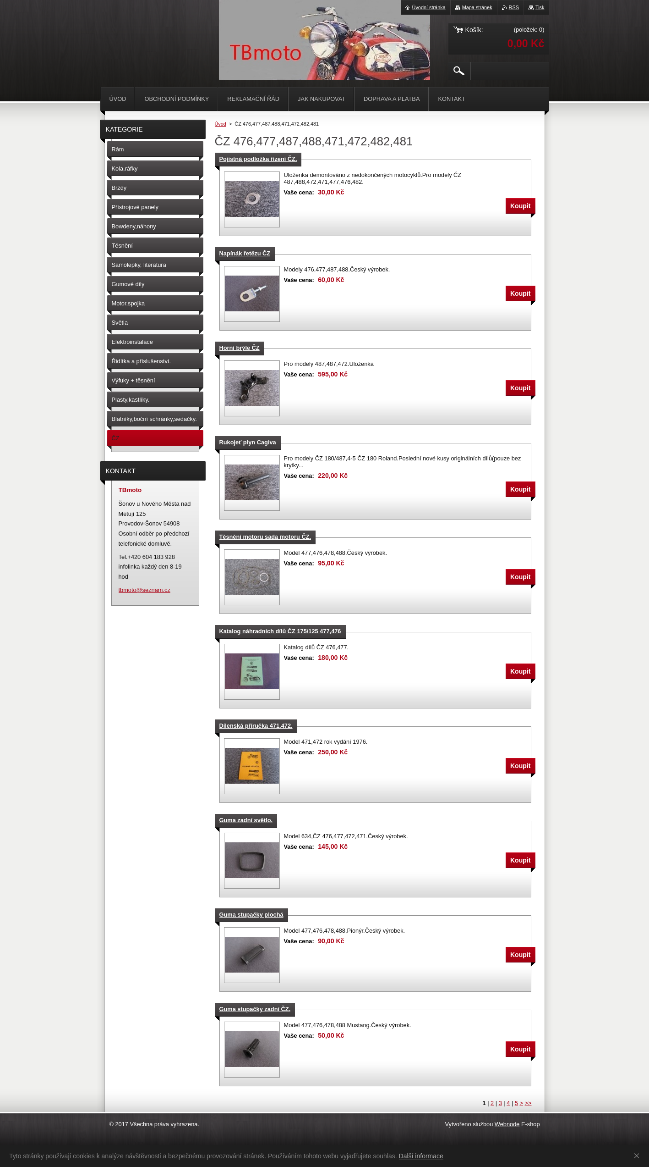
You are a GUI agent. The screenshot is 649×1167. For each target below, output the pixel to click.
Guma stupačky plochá (251, 914)
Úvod (220, 124)
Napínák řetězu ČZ (245, 253)
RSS (514, 7)
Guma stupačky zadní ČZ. (255, 1009)
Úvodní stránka (429, 7)
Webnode (507, 1124)
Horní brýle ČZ (239, 347)
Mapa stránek (477, 7)
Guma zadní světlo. (246, 820)
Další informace (421, 1156)
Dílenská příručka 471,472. (256, 725)
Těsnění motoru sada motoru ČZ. (265, 536)
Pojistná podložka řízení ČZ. (258, 158)
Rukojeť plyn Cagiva (247, 442)
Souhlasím (638, 1155)
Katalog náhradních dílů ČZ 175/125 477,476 (280, 631)
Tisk (540, 7)
